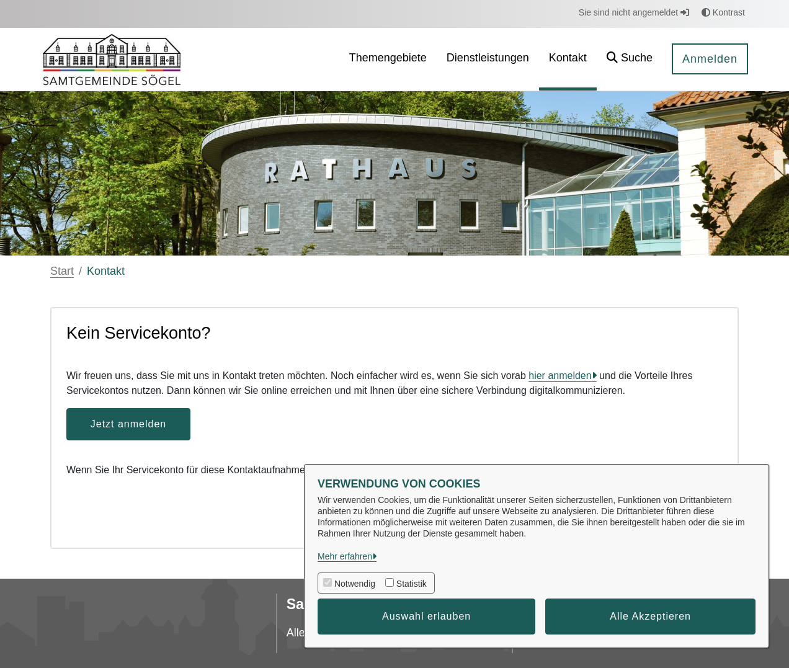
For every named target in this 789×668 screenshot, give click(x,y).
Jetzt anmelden (129, 424)
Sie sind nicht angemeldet (634, 12)
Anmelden (710, 59)
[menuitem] (388, 59)
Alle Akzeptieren (650, 616)
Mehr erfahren (345, 556)
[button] (629, 59)
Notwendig (354, 584)
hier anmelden (559, 375)
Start (62, 271)
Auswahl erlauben (426, 616)
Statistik (411, 584)
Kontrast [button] (723, 12)
